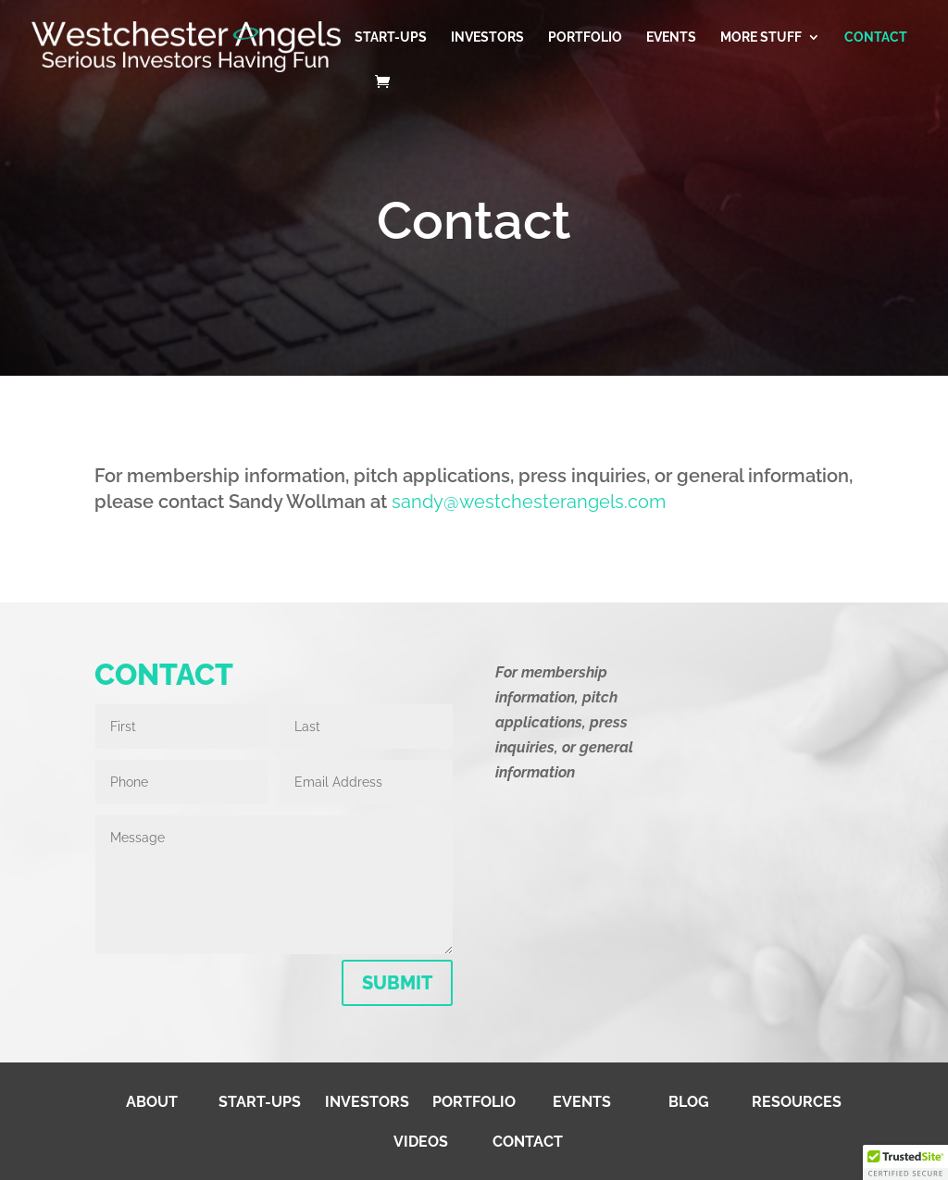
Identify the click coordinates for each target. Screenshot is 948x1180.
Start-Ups (391, 37)
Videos (420, 1141)
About (152, 1102)
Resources (797, 1102)
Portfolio (585, 37)
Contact (875, 37)
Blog (688, 1102)
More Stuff (761, 37)
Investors (487, 37)
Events (671, 37)
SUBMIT (397, 983)
